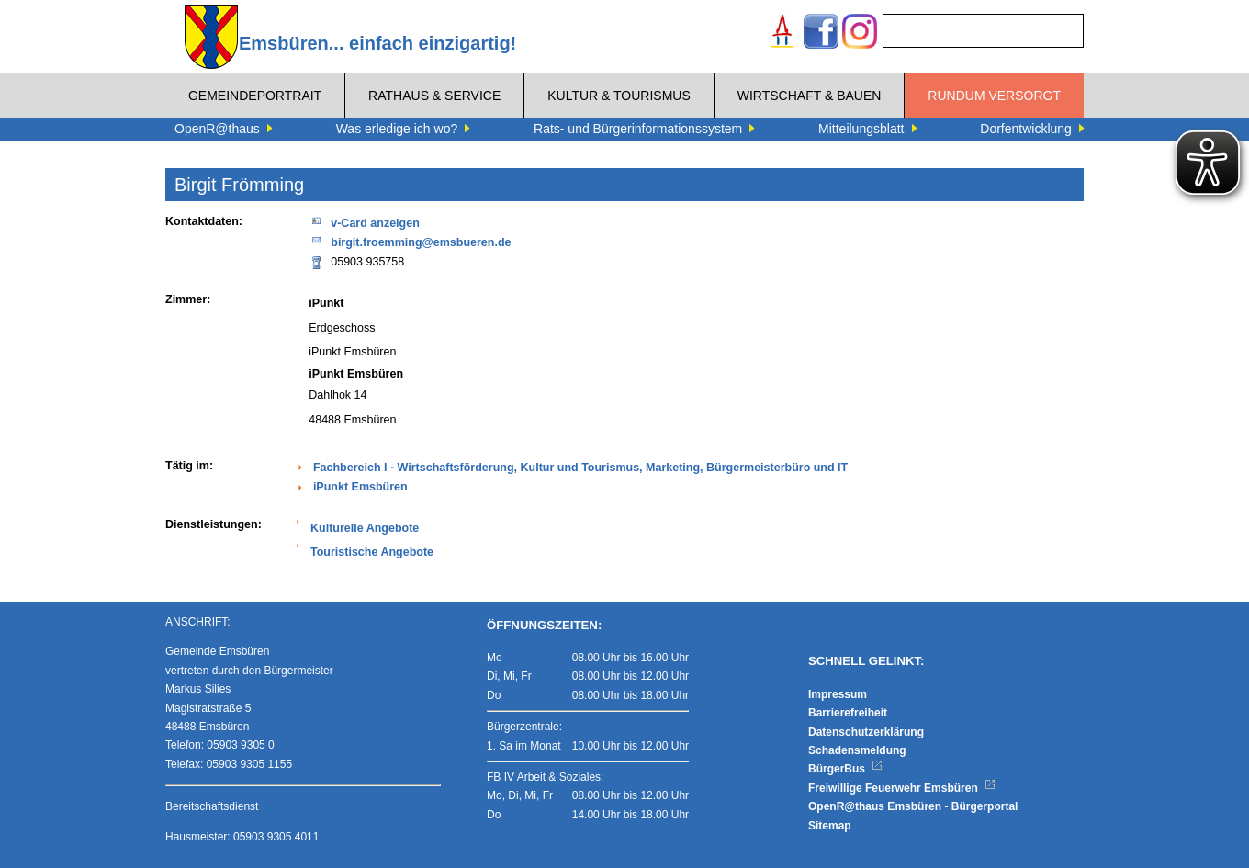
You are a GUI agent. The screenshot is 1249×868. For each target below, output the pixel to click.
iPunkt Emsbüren (360, 486)
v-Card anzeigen (364, 222)
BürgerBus (845, 768)
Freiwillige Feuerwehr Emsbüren (902, 788)
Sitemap (829, 825)
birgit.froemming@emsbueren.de (410, 241)
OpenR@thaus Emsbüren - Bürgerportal (913, 806)
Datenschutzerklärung (866, 732)
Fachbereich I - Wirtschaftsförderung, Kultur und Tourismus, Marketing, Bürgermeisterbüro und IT (580, 467)
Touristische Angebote (371, 552)
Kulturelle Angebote (364, 528)
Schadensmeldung (857, 750)
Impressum (837, 694)
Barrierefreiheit (847, 712)
